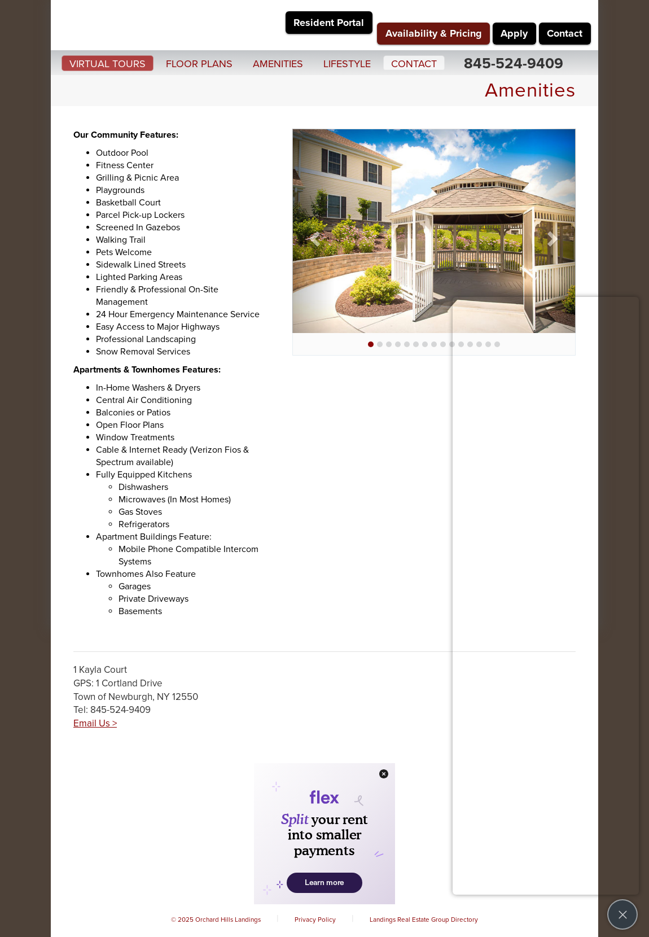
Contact (564, 33)
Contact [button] (414, 64)
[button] (313, 235)
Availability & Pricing (433, 33)
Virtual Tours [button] (107, 64)
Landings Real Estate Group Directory (424, 919)
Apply (514, 33)
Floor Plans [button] (199, 64)
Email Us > (95, 723)
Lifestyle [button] (347, 64)
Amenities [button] (278, 64)
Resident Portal (328, 22)
